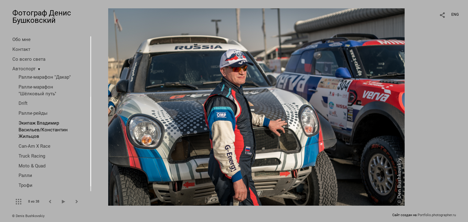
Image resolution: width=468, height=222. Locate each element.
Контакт (21, 49)
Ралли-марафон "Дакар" (45, 77)
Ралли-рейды (33, 113)
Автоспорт (24, 69)
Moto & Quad (32, 166)
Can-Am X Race (34, 146)
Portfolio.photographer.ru (437, 215)
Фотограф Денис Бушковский (41, 17)
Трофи (25, 185)
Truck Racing (32, 156)
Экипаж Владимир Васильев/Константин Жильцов (43, 129)
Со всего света (28, 59)
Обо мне (21, 39)
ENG (455, 14)
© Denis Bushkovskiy (28, 216)
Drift (23, 103)
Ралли (25, 175)
